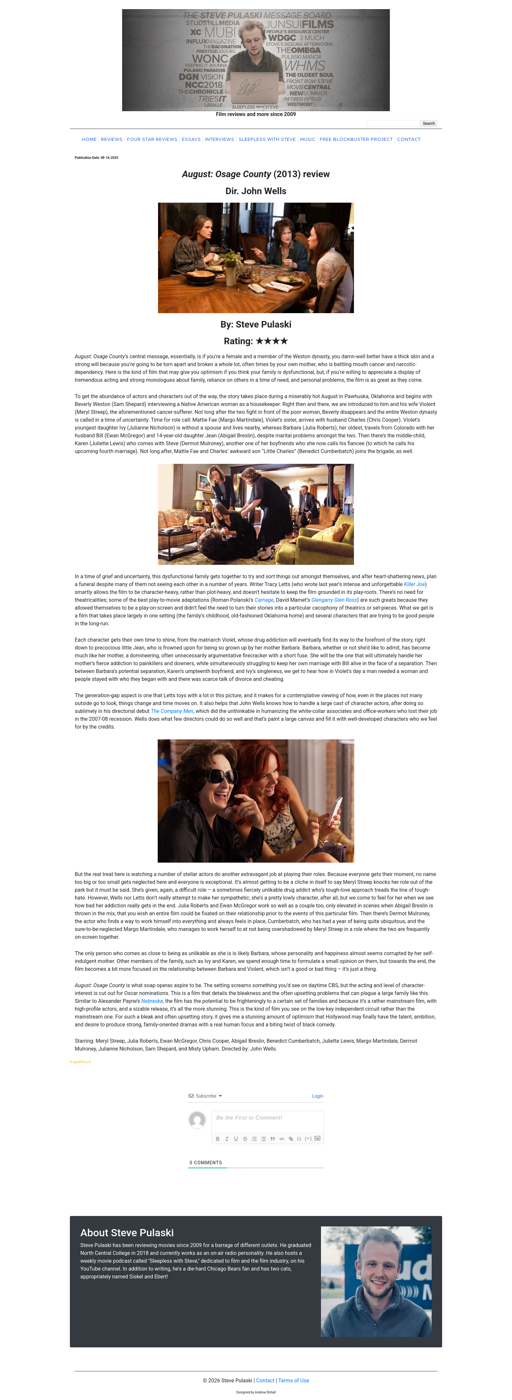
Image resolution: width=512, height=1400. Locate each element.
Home (89, 139)
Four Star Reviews (152, 139)
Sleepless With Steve (267, 139)
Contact (409, 139)
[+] (308, 1138)
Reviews (112, 139)
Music (307, 139)
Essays (191, 139)
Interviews (219, 139)
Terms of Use (293, 1380)
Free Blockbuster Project (356, 139)
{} (299, 1138)
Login (317, 1096)
